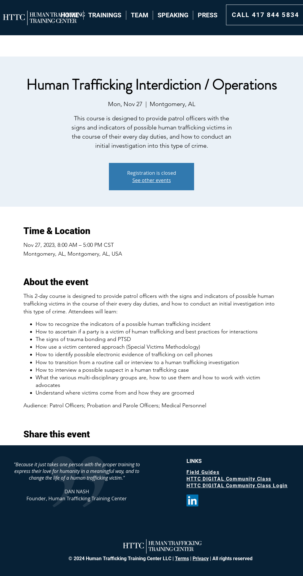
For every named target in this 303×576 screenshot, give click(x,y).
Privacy (201, 558)
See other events (151, 180)
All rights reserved (231, 558)
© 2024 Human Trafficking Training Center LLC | (121, 558)
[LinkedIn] (192, 500)
